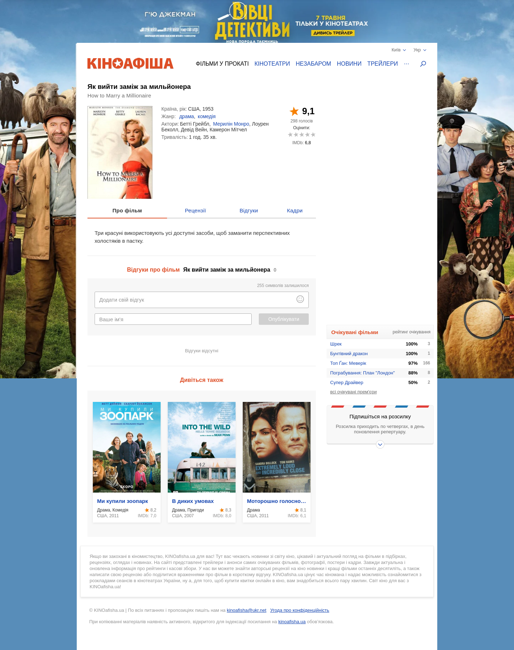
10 (313, 134)
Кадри (295, 210)
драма (186, 116)
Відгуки (249, 210)
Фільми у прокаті (222, 64)
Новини (349, 64)
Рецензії (195, 210)
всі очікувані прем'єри (353, 391)
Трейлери (382, 64)
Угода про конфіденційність (299, 610)
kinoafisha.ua (292, 621)
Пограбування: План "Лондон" (362, 373)
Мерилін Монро (231, 124)
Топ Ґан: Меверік (348, 363)
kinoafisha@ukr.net (246, 610)
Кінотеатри (272, 64)
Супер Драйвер (346, 382)
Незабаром (313, 64)
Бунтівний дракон (349, 353)
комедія (207, 116)
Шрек (336, 344)
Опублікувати (283, 319)
